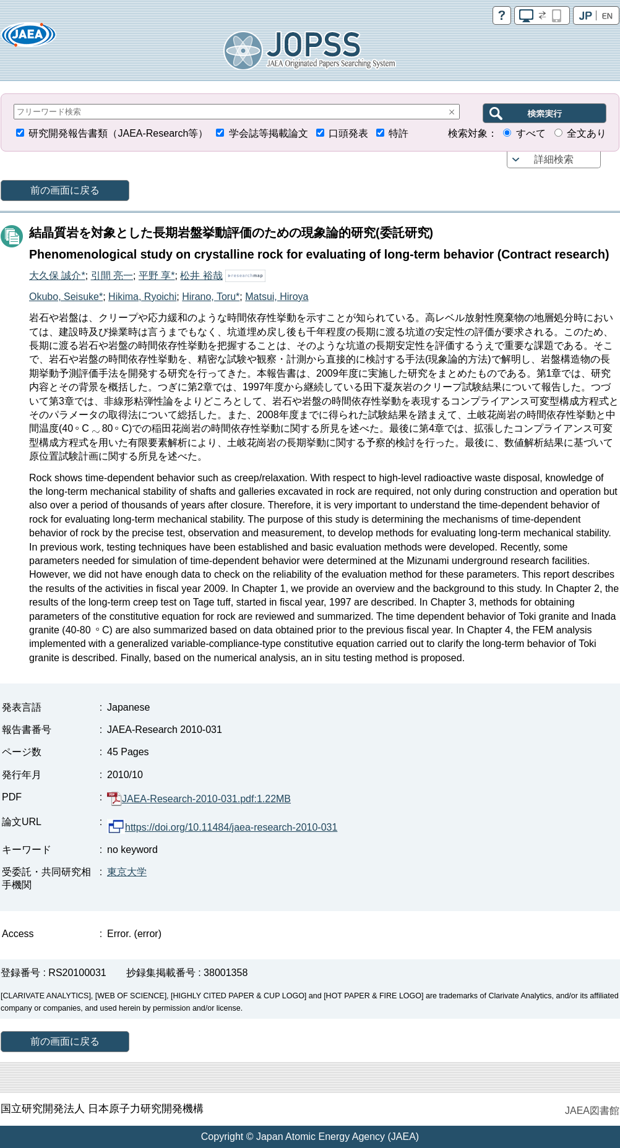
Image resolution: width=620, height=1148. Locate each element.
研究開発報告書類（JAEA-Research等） (118, 133)
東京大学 (127, 872)
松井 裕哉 (201, 275)
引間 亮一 (112, 275)
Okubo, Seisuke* (66, 296)
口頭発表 (348, 133)
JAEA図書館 (592, 1110)
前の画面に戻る (65, 190)
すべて (531, 133)
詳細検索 (554, 159)
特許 (398, 133)
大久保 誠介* (57, 275)
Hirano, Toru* (210, 296)
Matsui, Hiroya (276, 296)
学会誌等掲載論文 (268, 133)
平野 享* (157, 275)
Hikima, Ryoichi (142, 296)
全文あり (586, 133)
